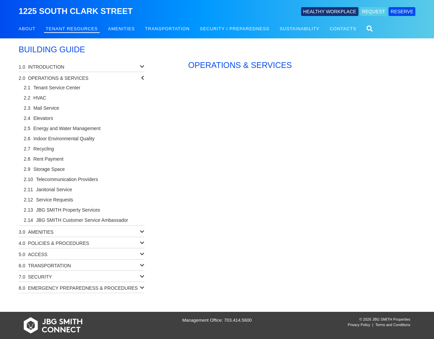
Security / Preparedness (234, 28)
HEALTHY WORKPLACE (329, 11)
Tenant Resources (72, 28)
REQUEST (373, 11)
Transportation (167, 28)
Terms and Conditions (392, 325)
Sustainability (300, 28)
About (27, 28)
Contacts (343, 28)
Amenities (121, 28)
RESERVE (402, 11)
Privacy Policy (359, 325)
